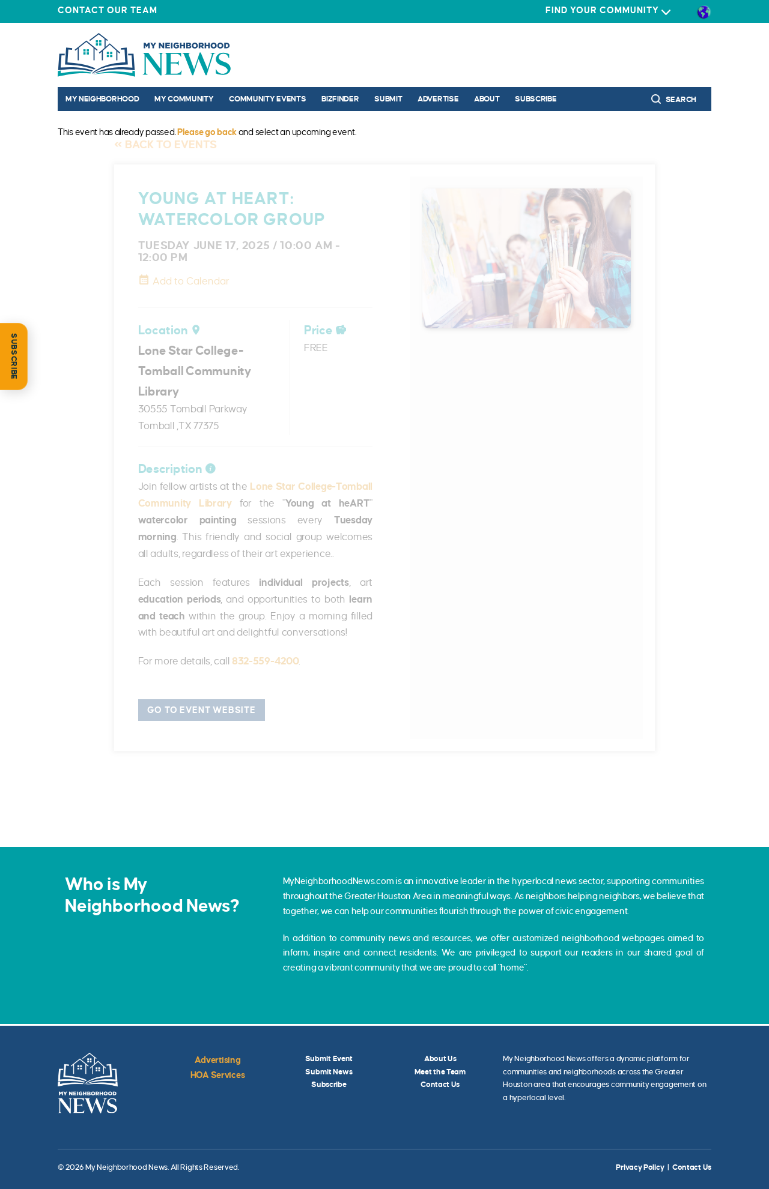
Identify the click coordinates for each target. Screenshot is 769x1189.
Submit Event (329, 1059)
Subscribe (535, 99)
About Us (440, 1059)
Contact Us (440, 1084)
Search (673, 99)
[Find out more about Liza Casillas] (384, 794)
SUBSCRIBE (14, 356)
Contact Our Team (107, 10)
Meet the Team (440, 1072)
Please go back (207, 132)
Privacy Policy (640, 1167)
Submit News (328, 1072)
